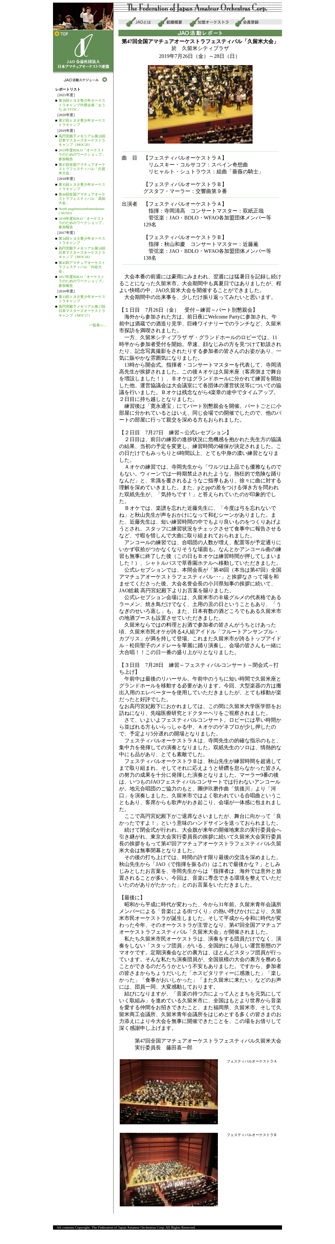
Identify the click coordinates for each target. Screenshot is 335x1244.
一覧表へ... (97, 325)
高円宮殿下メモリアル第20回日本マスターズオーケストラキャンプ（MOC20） (82, 140)
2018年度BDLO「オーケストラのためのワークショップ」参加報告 (82, 222)
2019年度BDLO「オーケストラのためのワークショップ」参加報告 (82, 154)
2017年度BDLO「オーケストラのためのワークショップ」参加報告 (82, 281)
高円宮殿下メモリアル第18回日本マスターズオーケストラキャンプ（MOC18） (82, 252)
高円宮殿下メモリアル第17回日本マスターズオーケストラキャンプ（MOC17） (82, 310)
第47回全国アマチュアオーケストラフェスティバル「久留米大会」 (82, 169)
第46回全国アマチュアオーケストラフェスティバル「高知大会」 (82, 198)
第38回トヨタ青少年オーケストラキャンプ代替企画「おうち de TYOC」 (82, 104)
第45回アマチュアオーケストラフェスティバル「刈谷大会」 (82, 267)
